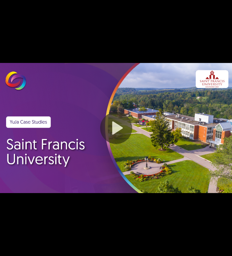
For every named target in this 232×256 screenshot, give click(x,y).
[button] (116, 128)
